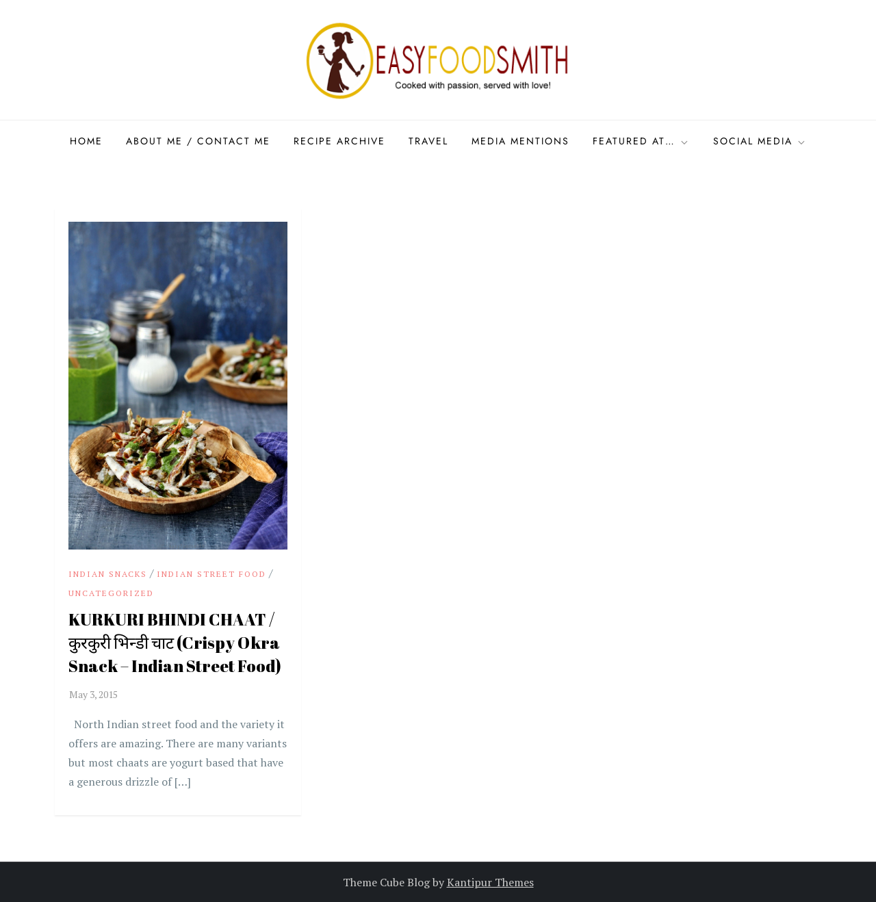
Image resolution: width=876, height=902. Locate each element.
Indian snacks (107, 574)
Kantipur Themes (490, 882)
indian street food (211, 574)
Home (86, 141)
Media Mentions (520, 141)
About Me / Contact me (198, 141)
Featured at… (641, 141)
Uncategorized (111, 593)
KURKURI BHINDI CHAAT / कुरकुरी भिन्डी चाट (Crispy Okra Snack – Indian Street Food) (174, 642)
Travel (428, 141)
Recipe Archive (339, 141)
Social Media (760, 141)
